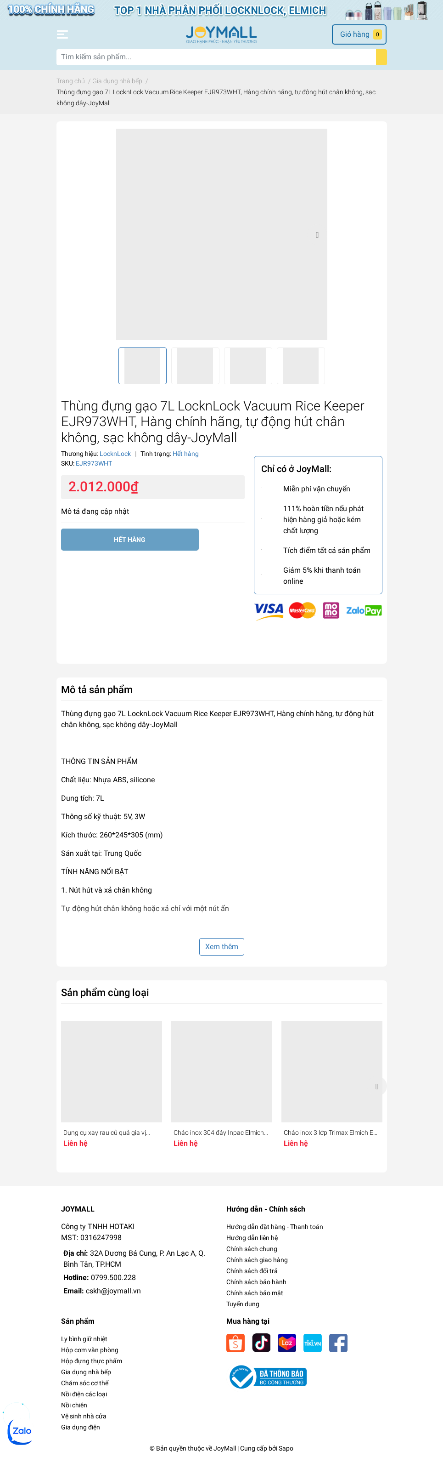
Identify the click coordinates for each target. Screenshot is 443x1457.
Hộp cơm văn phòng (89, 1350)
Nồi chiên (74, 1405)
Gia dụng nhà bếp (86, 1372)
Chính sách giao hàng (257, 1259)
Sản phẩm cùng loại (105, 992)
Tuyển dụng (242, 1304)
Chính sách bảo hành (256, 1282)
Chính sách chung (251, 1248)
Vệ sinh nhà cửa (84, 1416)
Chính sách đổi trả (252, 1271)
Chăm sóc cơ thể (84, 1383)
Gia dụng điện (80, 1427)
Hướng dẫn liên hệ (252, 1237)
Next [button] (317, 234)
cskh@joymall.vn (113, 1290)
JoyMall (224, 1448)
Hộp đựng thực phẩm (91, 1361)
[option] (221, 234)
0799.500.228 (113, 1277)
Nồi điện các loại (84, 1394)
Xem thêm (221, 946)
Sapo (286, 1448)
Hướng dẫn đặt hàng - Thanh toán (274, 1226)
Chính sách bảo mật (254, 1293)
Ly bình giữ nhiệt (84, 1339)
